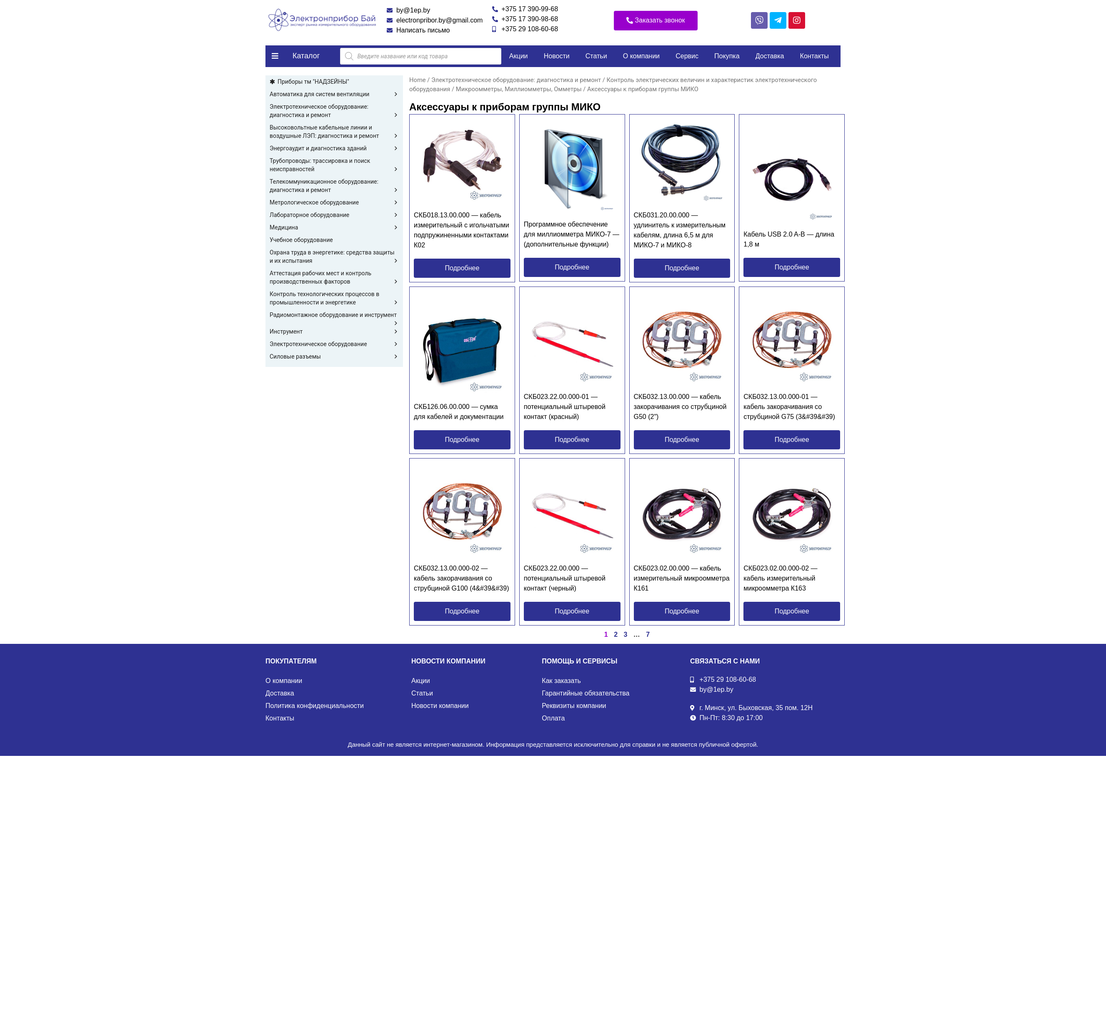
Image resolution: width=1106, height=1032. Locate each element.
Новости (557, 56)
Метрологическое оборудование (334, 202)
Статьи (596, 56)
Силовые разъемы (334, 356)
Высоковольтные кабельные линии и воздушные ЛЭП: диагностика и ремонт (334, 132)
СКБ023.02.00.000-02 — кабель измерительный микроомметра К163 (780, 578)
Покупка (727, 56)
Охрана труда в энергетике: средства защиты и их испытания (334, 257)
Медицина (334, 227)
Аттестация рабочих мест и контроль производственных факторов (334, 278)
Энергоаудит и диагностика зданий (334, 148)
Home (417, 80)
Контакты (814, 56)
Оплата (553, 718)
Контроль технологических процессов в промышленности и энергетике (334, 299)
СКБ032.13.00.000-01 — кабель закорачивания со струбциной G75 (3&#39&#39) (789, 406)
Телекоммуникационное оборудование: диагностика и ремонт (334, 186)
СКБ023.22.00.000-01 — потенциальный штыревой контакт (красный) (565, 406)
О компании (641, 56)
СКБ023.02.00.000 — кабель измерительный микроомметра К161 (682, 578)
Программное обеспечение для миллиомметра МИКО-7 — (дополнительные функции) (571, 234)
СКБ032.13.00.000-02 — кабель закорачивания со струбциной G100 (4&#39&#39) (461, 578)
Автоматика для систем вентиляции (334, 94)
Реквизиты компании (574, 705)
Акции (518, 56)
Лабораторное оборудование (334, 215)
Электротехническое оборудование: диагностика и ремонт (334, 111)
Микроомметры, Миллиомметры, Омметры (519, 89)
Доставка (770, 56)
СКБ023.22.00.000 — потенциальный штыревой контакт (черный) (565, 578)
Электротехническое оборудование (334, 344)
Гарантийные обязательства (585, 693)
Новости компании (440, 705)
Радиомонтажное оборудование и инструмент (334, 315)
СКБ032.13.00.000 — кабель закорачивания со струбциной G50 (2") (680, 406)
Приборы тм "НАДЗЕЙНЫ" (313, 81)
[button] (656, 20)
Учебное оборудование (301, 240)
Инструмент (334, 331)
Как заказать (561, 680)
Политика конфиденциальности (314, 705)
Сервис (687, 56)
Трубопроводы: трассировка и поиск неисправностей (334, 165)
